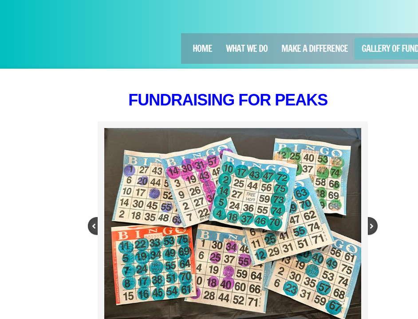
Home (202, 48)
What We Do (247, 48)
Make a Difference (314, 48)
